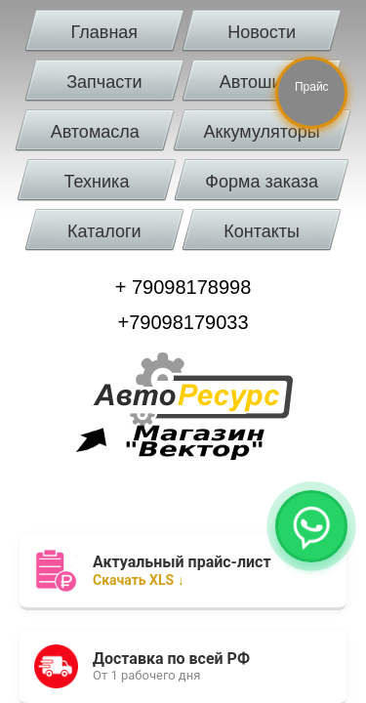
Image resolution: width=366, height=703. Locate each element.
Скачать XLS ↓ (140, 570)
